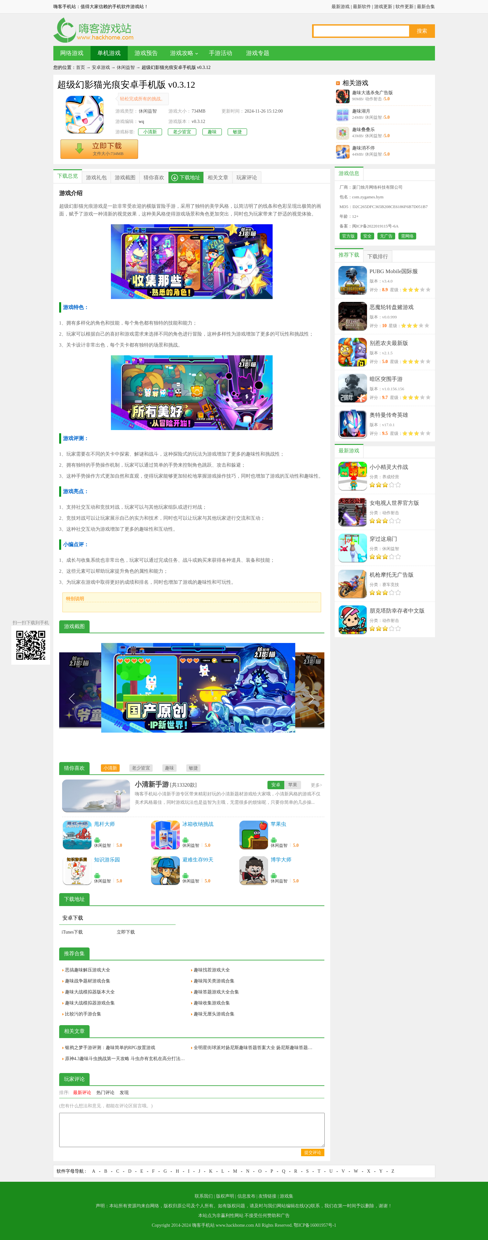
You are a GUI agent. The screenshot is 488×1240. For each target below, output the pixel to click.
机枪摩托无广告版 (392, 575)
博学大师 (281, 859)
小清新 (150, 131)
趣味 (212, 131)
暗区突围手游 (386, 379)
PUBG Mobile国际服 (394, 271)
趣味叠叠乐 (363, 129)
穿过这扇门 (383, 539)
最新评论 (82, 1092)
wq (141, 121)
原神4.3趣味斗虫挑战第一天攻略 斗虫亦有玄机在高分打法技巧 (126, 1058)
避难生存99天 (197, 859)
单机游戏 (109, 53)
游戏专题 (257, 53)
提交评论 (312, 1152)
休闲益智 (126, 67)
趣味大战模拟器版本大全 (90, 992)
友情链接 (267, 1196)
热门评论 (105, 1092)
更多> (316, 785)
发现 (124, 1092)
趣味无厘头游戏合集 (214, 1014)
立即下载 (126, 932)
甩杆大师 (104, 824)
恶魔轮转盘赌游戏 (392, 307)
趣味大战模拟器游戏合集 (90, 1003)
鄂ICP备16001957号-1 (315, 1225)
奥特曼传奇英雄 (389, 415)
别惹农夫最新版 (389, 343)
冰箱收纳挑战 (197, 824)
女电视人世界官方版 (394, 503)
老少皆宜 (182, 131)
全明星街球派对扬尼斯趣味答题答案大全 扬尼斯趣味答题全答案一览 (255, 1047)
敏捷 (237, 131)
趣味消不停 (363, 148)
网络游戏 (71, 53)
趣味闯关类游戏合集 (214, 981)
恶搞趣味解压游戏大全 (87, 970)
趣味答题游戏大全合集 (216, 992)
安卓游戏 (101, 67)
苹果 (292, 784)
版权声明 (225, 1196)
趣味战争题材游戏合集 (87, 981)
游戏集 (286, 1196)
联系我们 (204, 1196)
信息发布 (246, 1196)
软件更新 (405, 6)
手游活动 (220, 53)
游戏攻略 (181, 53)
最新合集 (426, 6)
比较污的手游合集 (83, 1014)
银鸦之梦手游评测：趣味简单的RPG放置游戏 (110, 1047)
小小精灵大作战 (389, 467)
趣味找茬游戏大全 (212, 970)
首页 (80, 67)
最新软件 (362, 6)
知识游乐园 (107, 859)
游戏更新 (383, 6)
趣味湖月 (361, 111)
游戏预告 (146, 53)
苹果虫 (278, 824)
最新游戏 (340, 6)
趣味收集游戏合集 (212, 1003)
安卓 (275, 784)
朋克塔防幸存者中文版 (397, 611)
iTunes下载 (72, 932)
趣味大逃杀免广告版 (372, 92)
